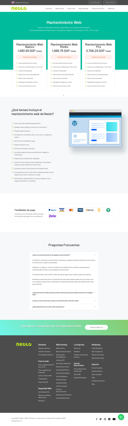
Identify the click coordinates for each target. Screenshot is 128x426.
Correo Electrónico (98, 8)
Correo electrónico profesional (80, 370)
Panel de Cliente (110, 2)
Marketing (111, 8)
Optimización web (98, 358)
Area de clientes (97, 371)
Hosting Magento (62, 376)
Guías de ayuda (96, 374)
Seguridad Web (83, 8)
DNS (93, 377)
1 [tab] (64, 96)
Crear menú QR (43, 382)
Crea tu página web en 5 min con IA (46, 366)
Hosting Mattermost (63, 398)
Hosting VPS (60, 360)
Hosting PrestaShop (63, 373)
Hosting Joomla (61, 386)
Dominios (49, 8)
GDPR (64, 418)
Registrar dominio (44, 348)
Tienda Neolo (42, 379)
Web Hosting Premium (63, 351)
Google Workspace (80, 377)
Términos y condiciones (37, 418)
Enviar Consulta (97, 368)
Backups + (41, 401)
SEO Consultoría (97, 351)
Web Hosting (59, 8)
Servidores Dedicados (63, 363)
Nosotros (77, 348)
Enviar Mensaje (94, 2)
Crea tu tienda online (45, 375)
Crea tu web (71, 8)
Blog (93, 384)
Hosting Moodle (61, 383)
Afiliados (77, 351)
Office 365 (77, 374)
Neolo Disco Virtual (62, 367)
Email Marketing (97, 348)
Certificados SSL (44, 392)
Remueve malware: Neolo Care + (44, 396)
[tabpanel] (29, 67)
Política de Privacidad (53, 418)
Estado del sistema (98, 381)
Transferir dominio (44, 351)
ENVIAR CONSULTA (96, 327)
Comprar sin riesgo (30, 57)
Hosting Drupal (61, 379)
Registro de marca (98, 355)
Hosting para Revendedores (61, 356)
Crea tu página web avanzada (44, 371)
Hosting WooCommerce (61, 390)
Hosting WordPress (62, 370)
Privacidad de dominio (45, 355)
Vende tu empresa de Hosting (81, 356)
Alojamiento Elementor (64, 395)
